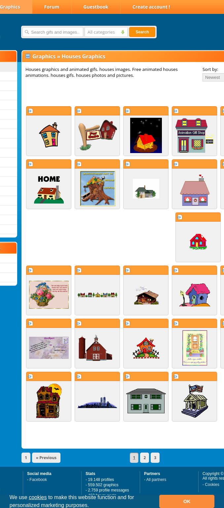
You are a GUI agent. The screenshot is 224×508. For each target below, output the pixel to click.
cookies (38, 497)
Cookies (212, 484)
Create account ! (151, 7)
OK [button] (187, 501)
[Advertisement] (100, 93)
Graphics (44, 56)
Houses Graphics (83, 56)
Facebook (38, 479)
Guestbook (96, 7)
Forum (51, 7)
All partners (156, 479)
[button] (91, 506)
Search (142, 32)
